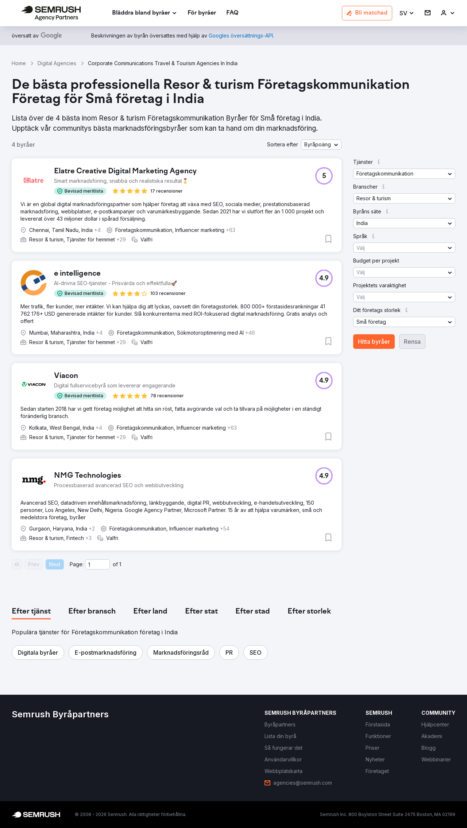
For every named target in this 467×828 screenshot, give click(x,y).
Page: (77, 564)
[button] (407, 13)
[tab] (31, 611)
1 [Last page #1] (120, 564)
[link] (202, 13)
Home (19, 63)
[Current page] (97, 564)
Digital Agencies (57, 63)
